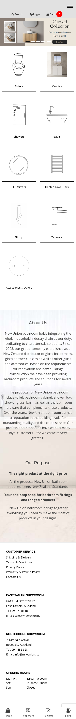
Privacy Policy (15, 567)
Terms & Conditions (19, 562)
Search (18, 14)
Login (35, 14)
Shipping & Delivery (18, 557)
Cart (54, 14)
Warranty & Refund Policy (23, 572)
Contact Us (13, 577)
